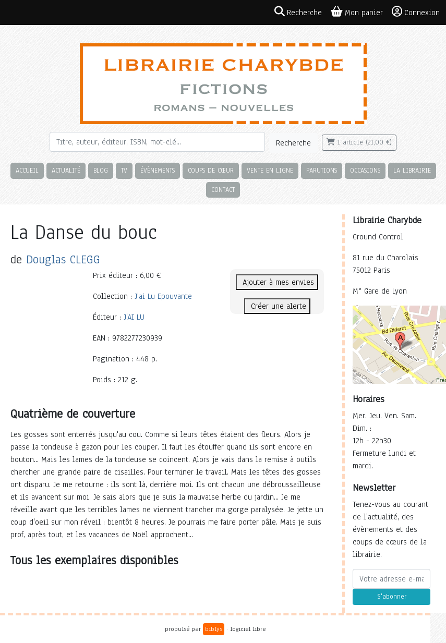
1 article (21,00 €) (359, 142)
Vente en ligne (270, 170)
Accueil (27, 170)
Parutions (321, 170)
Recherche (293, 143)
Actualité (66, 170)
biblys (213, 629)
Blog (100, 170)
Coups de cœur (211, 170)
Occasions (365, 170)
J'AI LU (134, 317)
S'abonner (391, 596)
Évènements (157, 170)
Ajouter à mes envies (277, 282)
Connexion (416, 12)
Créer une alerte (277, 306)
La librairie (412, 170)
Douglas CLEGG (63, 259)
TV (124, 170)
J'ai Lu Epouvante (163, 296)
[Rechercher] (157, 142)
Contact (223, 189)
